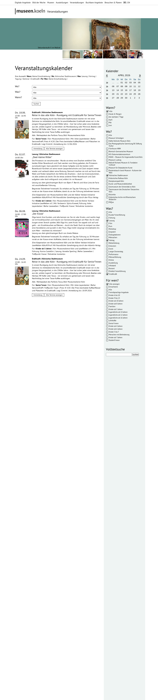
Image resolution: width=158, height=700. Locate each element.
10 (130, 86)
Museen (50, 2)
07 (118, 86)
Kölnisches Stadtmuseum (65, 76)
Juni (110, 125)
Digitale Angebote (23, 2)
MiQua (111, 202)
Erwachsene (113, 287)
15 (122, 90)
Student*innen (114, 340)
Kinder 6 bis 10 (114, 295)
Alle (110, 111)
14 (118, 90)
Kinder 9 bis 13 (114, 298)
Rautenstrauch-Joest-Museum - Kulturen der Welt (125, 171)
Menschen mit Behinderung (119, 334)
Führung (112, 218)
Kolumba (112, 194)
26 (139, 94)
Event (111, 249)
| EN (126, 2)
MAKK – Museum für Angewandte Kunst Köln (125, 157)
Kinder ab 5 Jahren (115, 309)
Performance (113, 254)
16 (126, 90)
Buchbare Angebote (94, 2)
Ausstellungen (62, 2)
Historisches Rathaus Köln (118, 178)
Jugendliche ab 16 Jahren (118, 318)
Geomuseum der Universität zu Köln (122, 187)
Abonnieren (20, 582)
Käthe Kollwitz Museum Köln (119, 141)
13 (113, 90)
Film (110, 223)
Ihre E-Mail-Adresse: (22, 565)
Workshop (112, 229)
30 (126, 98)
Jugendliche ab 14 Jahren (118, 312)
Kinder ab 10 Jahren (116, 301)
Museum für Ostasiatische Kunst (120, 168)
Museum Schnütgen (116, 138)
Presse (75, 696)
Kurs (110, 226)
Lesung (85, 76)
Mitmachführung (115, 257)
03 (130, 82)
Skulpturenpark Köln (116, 181)
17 (130, 90)
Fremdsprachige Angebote (119, 292)
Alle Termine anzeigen (54, 148)
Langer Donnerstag (116, 251)
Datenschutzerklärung (30, 576)
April (110, 120)
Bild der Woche (38, 2)
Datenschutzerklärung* (24, 573)
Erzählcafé (35, 79)
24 (130, 94)
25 (134, 94)
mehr (52, 608)
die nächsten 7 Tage (116, 117)
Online (111, 260)
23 (126, 94)
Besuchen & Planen (113, 2)
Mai (110, 122)
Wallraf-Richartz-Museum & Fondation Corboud (123, 164)
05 (139, 82)
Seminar (26, 79)
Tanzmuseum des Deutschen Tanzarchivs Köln (124, 190)
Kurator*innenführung (117, 215)
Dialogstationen (115, 235)
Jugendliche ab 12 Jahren (118, 315)
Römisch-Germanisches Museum (121, 151)
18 (134, 90)
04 (134, 82)
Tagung (18, 79)
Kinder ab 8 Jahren (115, 304)
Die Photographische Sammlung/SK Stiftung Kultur (125, 145)
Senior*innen (113, 323)
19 (139, 90)
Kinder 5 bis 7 (114, 332)
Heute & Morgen (115, 114)
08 (122, 86)
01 (122, 82)
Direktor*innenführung (117, 271)
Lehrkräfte (112, 320)
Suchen (36, 104)
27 (113, 98)
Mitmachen (113, 237)
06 (113, 86)
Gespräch (112, 232)
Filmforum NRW (115, 148)
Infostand (112, 265)
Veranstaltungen (77, 2)
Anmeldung (38, 148)
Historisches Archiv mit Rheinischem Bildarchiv (122, 198)
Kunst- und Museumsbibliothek (120, 184)
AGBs (68, 696)
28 (118, 98)
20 (113, 94)
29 (122, 98)
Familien (112, 306)
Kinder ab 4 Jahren (115, 326)
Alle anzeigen (114, 284)
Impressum (45, 696)
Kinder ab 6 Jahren (115, 329)
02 (126, 82)
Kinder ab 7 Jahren (115, 337)
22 (122, 94)
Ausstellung (113, 263)
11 (134, 86)
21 (118, 94)
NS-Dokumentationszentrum (119, 154)
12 (139, 86)
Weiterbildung (114, 243)
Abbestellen (34, 582)
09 (126, 86)
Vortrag (92, 76)
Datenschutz (58, 696)
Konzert (112, 268)
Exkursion (112, 246)
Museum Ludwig (115, 160)
